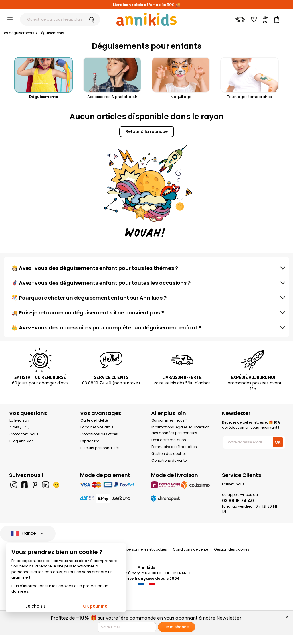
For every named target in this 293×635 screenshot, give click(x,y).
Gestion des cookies (169, 453)
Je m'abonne (176, 627)
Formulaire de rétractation (174, 446)
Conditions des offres (99, 434)
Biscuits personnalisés (100, 447)
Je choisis (35, 606)
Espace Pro (89, 441)
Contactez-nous (24, 434)
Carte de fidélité (94, 420)
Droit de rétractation (168, 439)
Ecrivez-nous (233, 484)
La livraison (19, 420)
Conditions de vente (169, 460)
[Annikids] (146, 19)
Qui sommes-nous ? (169, 420)
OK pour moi (96, 606)
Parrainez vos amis (97, 427)
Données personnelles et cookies (138, 549)
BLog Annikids (21, 441)
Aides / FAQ (19, 427)
